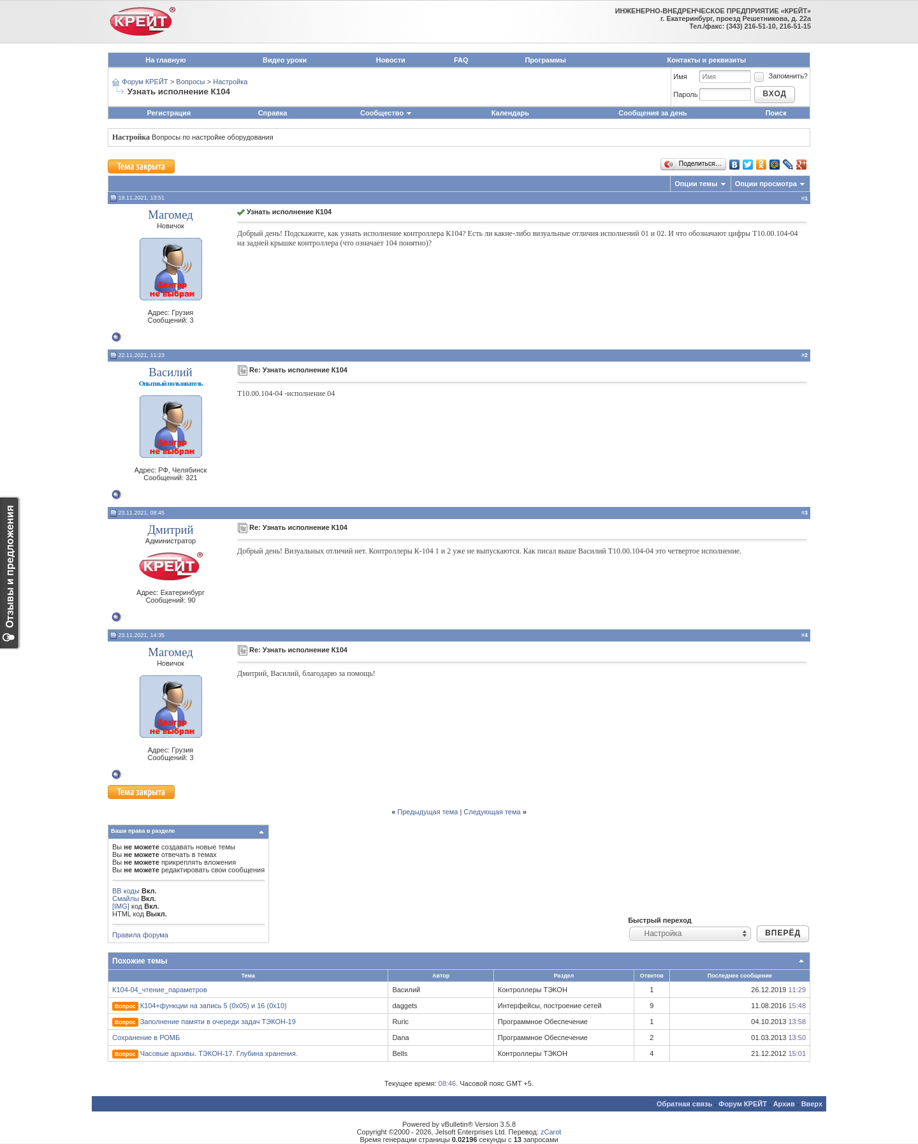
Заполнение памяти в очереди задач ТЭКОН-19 (218, 1021)
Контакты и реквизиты (707, 60)
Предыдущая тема (427, 812)
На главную (165, 60)
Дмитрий (170, 529)
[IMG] (120, 906)
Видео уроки (285, 60)
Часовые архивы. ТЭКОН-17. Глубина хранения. (219, 1053)
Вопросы (190, 81)
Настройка (230, 81)
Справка (273, 113)
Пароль (685, 94)
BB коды (126, 891)
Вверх (811, 1104)
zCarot (551, 1132)
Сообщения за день (652, 113)
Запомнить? (780, 76)
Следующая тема (491, 812)
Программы (545, 60)
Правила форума (140, 935)
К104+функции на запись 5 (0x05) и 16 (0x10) (213, 1005)
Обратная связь (684, 1104)
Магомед (170, 214)
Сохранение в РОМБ (146, 1037)
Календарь (510, 113)
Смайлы (125, 898)
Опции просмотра (766, 183)
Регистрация (169, 113)
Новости (390, 60)
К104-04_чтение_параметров (159, 990)
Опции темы (695, 183)
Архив (784, 1104)
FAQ (461, 60)
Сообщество (386, 113)
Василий (170, 372)
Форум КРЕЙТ (145, 81)
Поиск (776, 113)
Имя (680, 76)
